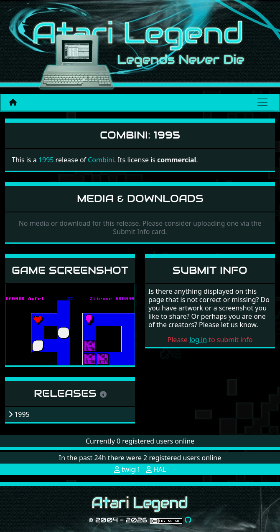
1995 (46, 159)
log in (198, 339)
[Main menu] (262, 102)
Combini (101, 159)
